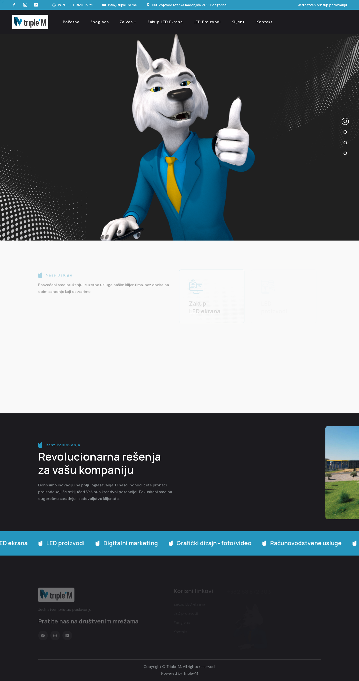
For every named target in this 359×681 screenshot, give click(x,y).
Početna (71, 21)
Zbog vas (99, 21)
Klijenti (239, 21)
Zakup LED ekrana (165, 21)
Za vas (126, 21)
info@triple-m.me (122, 5)
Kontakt (264, 21)
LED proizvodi (207, 21)
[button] (345, 121)
